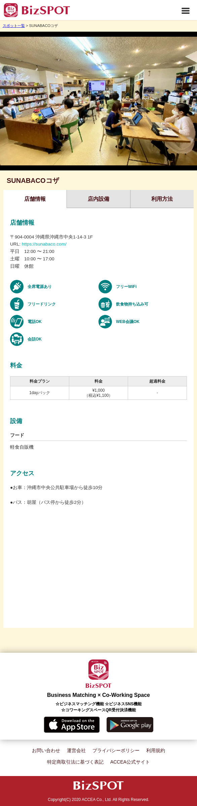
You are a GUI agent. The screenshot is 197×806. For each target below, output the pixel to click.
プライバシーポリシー (116, 750)
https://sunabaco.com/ (44, 244)
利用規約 (155, 750)
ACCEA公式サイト (130, 762)
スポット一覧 (14, 26)
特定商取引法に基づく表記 (75, 762)
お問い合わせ (46, 750)
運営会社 (76, 750)
